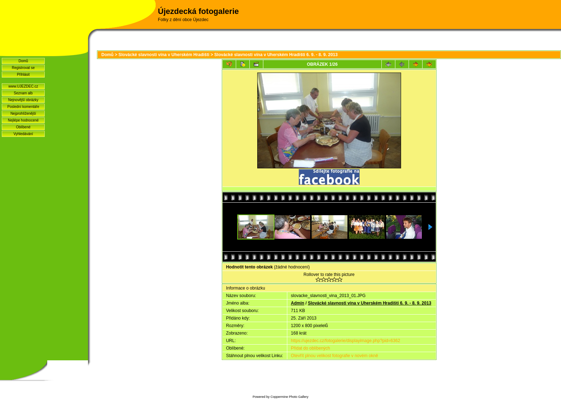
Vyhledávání (23, 134)
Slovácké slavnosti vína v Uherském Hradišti (163, 54)
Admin (297, 303)
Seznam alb (23, 93)
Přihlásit (23, 74)
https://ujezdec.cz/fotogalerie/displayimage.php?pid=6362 (345, 340)
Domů (23, 61)
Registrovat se (23, 68)
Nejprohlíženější (23, 113)
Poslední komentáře (23, 107)
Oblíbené (23, 127)
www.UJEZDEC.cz (23, 86)
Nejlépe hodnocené (23, 120)
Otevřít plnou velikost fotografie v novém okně (334, 355)
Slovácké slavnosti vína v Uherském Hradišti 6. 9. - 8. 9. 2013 (276, 54)
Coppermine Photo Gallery (289, 397)
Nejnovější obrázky (23, 100)
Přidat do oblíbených (310, 348)
